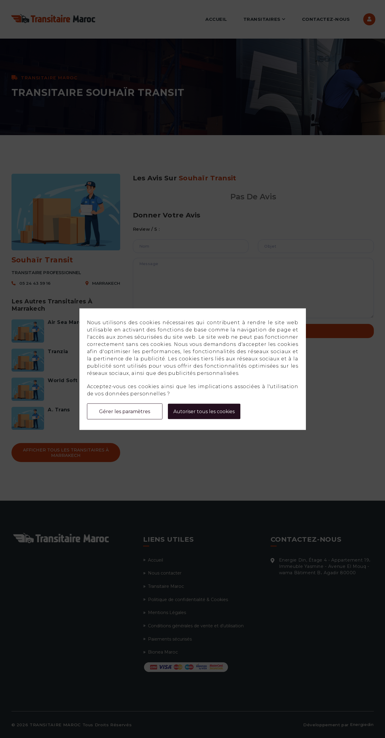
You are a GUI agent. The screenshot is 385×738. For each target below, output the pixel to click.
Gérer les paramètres (124, 411)
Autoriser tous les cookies (204, 411)
